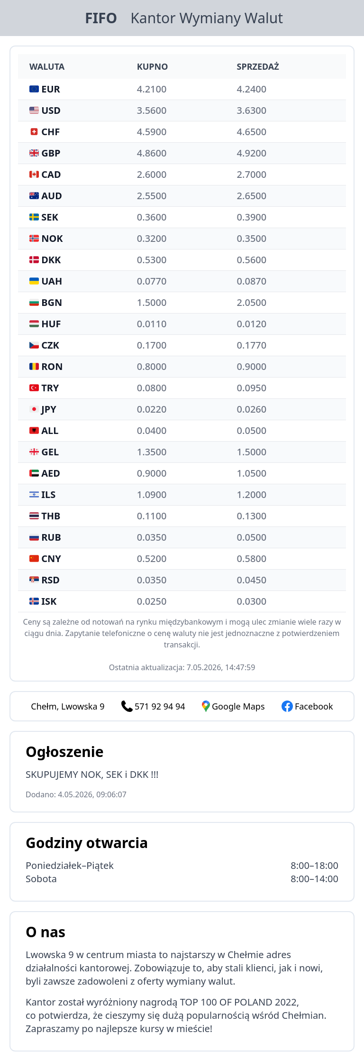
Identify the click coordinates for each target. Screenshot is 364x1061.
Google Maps (233, 706)
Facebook (307, 706)
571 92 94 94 (160, 706)
